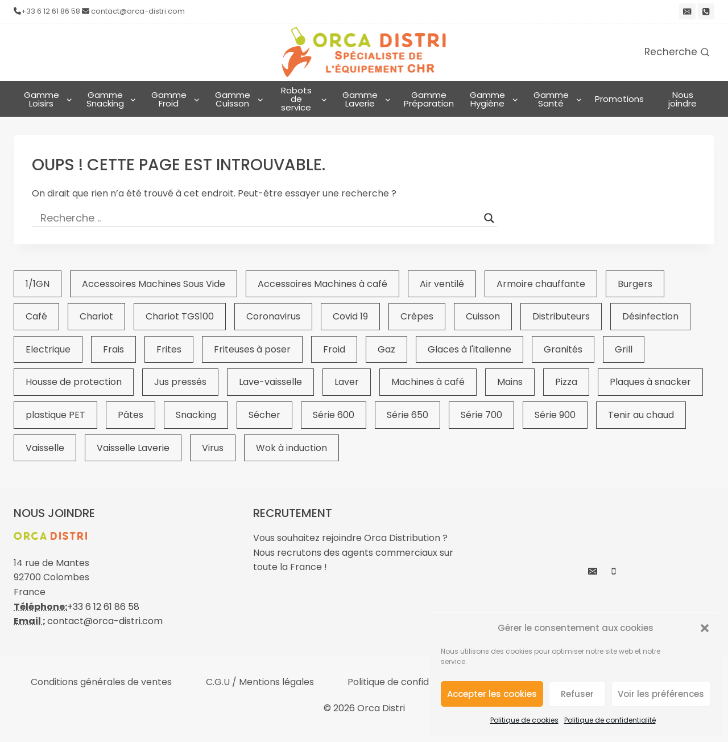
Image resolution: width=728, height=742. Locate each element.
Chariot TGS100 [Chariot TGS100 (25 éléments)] (180, 316)
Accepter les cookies (492, 694)
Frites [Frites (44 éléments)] (168, 349)
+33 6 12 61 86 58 (50, 11)
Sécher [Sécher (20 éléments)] (264, 414)
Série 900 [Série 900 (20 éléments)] (555, 414)
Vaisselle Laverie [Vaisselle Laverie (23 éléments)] (133, 447)
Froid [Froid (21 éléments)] (334, 349)
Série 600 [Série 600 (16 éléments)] (333, 414)
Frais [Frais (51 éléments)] (113, 349)
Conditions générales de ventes (101, 681)
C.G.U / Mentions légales (260, 681)
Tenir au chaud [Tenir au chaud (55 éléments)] (641, 414)
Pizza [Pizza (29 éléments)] (566, 381)
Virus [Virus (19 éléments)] (213, 447)
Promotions (619, 99)
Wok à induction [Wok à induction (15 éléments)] (291, 447)
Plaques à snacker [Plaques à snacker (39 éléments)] (650, 381)
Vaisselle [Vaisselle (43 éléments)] (45, 447)
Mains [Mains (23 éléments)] (510, 381)
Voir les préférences (661, 694)
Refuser (577, 694)
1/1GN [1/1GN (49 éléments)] (37, 283)
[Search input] (259, 218)
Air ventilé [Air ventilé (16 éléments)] (442, 283)
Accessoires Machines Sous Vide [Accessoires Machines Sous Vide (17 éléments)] (153, 283)
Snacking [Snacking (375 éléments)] (196, 414)
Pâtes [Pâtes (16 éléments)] (130, 414)
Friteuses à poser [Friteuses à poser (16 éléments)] (252, 349)
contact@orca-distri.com (138, 11)
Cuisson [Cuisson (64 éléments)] (483, 316)
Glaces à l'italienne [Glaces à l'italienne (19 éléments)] (469, 349)
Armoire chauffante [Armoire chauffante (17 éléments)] (541, 283)
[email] (687, 11)
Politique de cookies (524, 720)
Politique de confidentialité (610, 720)
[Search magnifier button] (489, 218)
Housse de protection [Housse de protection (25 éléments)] (74, 381)
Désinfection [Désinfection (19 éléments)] (650, 316)
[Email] (593, 571)
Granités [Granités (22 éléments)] (563, 349)
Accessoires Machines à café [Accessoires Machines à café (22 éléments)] (322, 283)
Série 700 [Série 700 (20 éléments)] (481, 414)
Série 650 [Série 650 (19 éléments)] (407, 414)
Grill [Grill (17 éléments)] (623, 349)
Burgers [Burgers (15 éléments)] (635, 283)
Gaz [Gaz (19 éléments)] (386, 349)
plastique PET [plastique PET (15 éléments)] (55, 414)
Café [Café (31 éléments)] (36, 316)
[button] (704, 628)
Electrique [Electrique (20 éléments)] (48, 349)
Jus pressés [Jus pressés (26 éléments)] (180, 381)
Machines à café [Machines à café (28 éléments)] (428, 381)
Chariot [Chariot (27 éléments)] (96, 316)
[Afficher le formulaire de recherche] (676, 52)
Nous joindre (682, 99)
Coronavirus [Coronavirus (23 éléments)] (273, 316)
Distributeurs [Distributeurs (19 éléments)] (561, 316)
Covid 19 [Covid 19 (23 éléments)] (350, 316)
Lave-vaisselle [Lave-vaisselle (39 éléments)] (270, 381)
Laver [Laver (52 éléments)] (346, 381)
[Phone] (706, 11)
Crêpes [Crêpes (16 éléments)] (416, 316)
